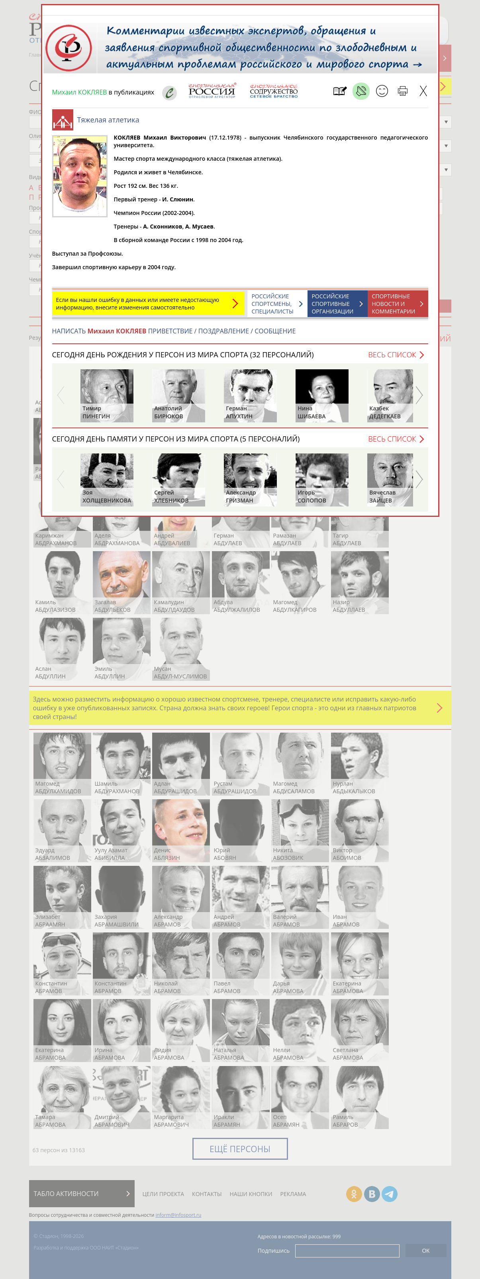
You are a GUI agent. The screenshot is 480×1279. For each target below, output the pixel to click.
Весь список (392, 354)
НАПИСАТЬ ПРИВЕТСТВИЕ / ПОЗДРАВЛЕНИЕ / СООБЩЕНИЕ (174, 331)
